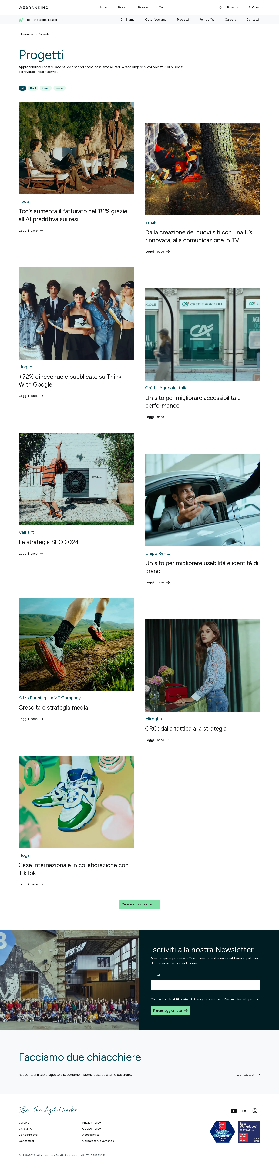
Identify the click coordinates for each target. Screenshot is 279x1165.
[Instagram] (255, 1111)
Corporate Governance (98, 1141)
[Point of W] (206, 19)
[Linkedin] (244, 1111)
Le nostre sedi (28, 1134)
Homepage (26, 34)
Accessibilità (90, 1134)
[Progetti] (183, 19)
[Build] (103, 8)
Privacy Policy (91, 1122)
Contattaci (26, 1141)
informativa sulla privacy (242, 999)
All (22, 88)
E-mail (155, 975)
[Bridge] (143, 8)
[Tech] (162, 8)
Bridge (59, 88)
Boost (46, 88)
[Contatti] (253, 19)
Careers (24, 1122)
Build (33, 88)
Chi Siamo (25, 1128)
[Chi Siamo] (127, 19)
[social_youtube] (234, 1111)
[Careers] (230, 19)
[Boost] (122, 8)
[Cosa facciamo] (155, 19)
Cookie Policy (91, 1128)
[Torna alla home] (33, 7)
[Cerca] (253, 7)
